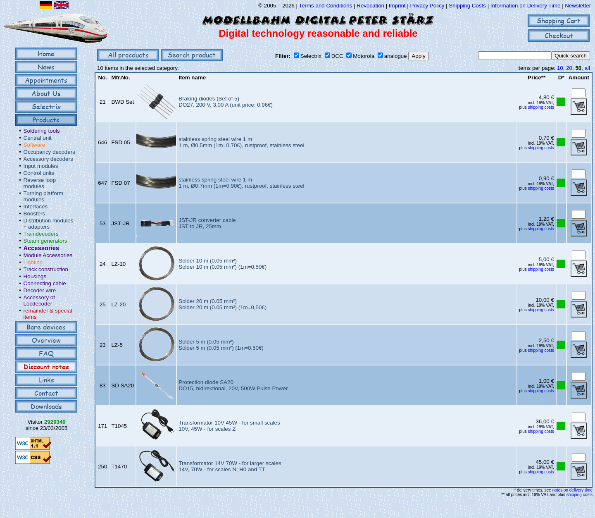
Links (46, 379)
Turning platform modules (44, 196)
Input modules (41, 166)
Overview (46, 340)
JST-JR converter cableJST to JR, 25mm (207, 223)
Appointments (46, 80)
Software (34, 145)
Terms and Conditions (325, 5)
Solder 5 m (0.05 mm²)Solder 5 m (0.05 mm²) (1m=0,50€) (221, 345)
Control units (39, 173)
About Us (46, 93)
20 (569, 68)
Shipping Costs (467, 5)
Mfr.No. (120, 77)
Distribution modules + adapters (49, 223)
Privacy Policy (427, 5)
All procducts (128, 55)
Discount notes (46, 366)
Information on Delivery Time (525, 5)
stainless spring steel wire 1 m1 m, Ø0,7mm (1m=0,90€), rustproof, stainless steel (241, 183)
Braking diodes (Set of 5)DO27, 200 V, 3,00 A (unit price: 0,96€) (225, 101)
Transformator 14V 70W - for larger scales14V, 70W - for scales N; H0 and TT (229, 466)
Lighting (33, 262)
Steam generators (45, 241)
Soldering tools (42, 131)
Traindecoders (41, 234)
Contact (46, 393)
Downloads (46, 406)
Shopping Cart (559, 20)
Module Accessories (48, 255)
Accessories (41, 248)
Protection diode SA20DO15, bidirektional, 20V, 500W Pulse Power (233, 385)
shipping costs (541, 107)
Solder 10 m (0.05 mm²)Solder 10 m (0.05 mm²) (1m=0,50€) (222, 264)
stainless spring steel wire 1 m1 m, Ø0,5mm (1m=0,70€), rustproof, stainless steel (241, 142)
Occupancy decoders (49, 152)
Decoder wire (40, 290)
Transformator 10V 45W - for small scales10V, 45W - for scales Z (229, 426)
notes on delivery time (572, 490)
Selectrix (46, 106)
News (46, 67)
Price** (536, 77)
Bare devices (46, 327)
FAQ (46, 353)
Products (46, 119)
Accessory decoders (48, 159)
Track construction (46, 269)
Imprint (397, 5)
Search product (192, 55)
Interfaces (36, 206)
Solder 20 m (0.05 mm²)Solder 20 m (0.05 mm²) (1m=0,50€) (222, 304)
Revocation (370, 5)
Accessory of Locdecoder (39, 300)
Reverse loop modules (40, 183)
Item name (192, 77)
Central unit (38, 138)
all (587, 68)
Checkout (559, 35)
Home (46, 53)
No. (102, 77)
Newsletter (578, 5)
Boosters (34, 213)
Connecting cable (45, 283)
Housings (35, 276)
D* (561, 77)
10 (560, 68)
